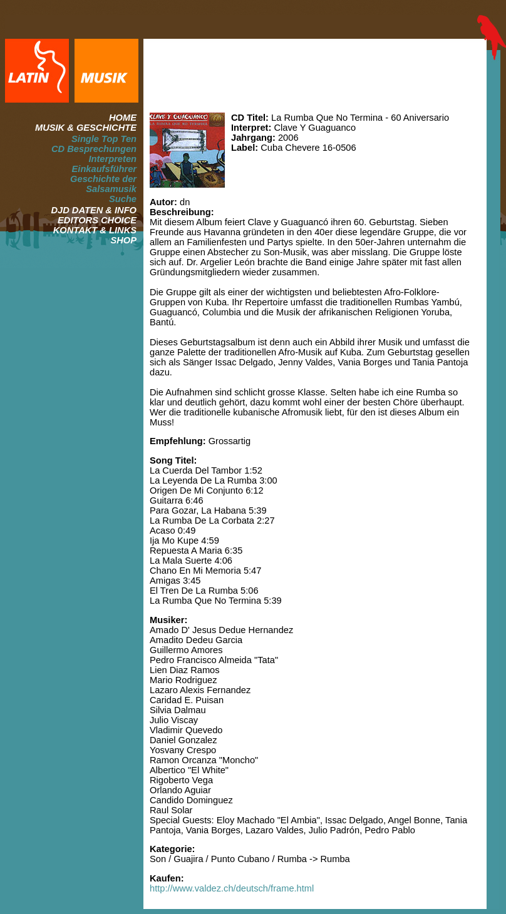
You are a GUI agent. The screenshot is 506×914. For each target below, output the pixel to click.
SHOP (123, 240)
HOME (123, 118)
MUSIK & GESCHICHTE (86, 128)
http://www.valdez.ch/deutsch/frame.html (232, 888)
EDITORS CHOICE (97, 220)
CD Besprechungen (94, 149)
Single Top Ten (104, 139)
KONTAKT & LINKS (95, 230)
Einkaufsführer (104, 169)
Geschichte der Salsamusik (103, 184)
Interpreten (112, 159)
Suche (123, 199)
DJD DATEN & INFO (94, 210)
